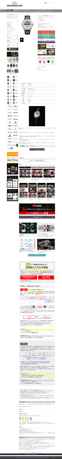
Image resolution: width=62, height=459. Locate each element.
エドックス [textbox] (8, 33)
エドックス (39, 69)
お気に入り (9, 17)
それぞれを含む (9, 24)
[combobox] (12, 33)
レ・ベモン (30, 11)
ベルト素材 (8, 38)
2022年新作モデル (40, 11)
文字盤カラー (9, 45)
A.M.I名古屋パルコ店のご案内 (46, 36)
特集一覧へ (37, 255)
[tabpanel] (27, 25)
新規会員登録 (10, 14)
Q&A (41, 8)
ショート (49, 167)
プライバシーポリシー (27, 452)
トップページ (10, 8)
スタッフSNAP (51, 8)
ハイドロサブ (34, 11)
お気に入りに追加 (46, 37)
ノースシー (25, 11)
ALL (24, 167)
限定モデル (49, 11)
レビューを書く (37, 149)
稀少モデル (45, 11)
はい (53, 457)
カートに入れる (47, 32)
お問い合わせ (45, 8)
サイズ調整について (30, 8)
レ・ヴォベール (21, 11)
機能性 (8, 40)
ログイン (15, 17)
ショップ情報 (37, 8)
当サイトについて (22, 452)
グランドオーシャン (10, 11)
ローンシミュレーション (46, 42)
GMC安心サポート (22, 8)
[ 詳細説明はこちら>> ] (41, 24)
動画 (37, 167)
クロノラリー (16, 11)
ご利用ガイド (16, 8)
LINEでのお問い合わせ (46, 34)
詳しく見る (50, 457)
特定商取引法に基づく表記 (34, 452)
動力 (8, 35)
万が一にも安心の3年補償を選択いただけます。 (44, 23)
